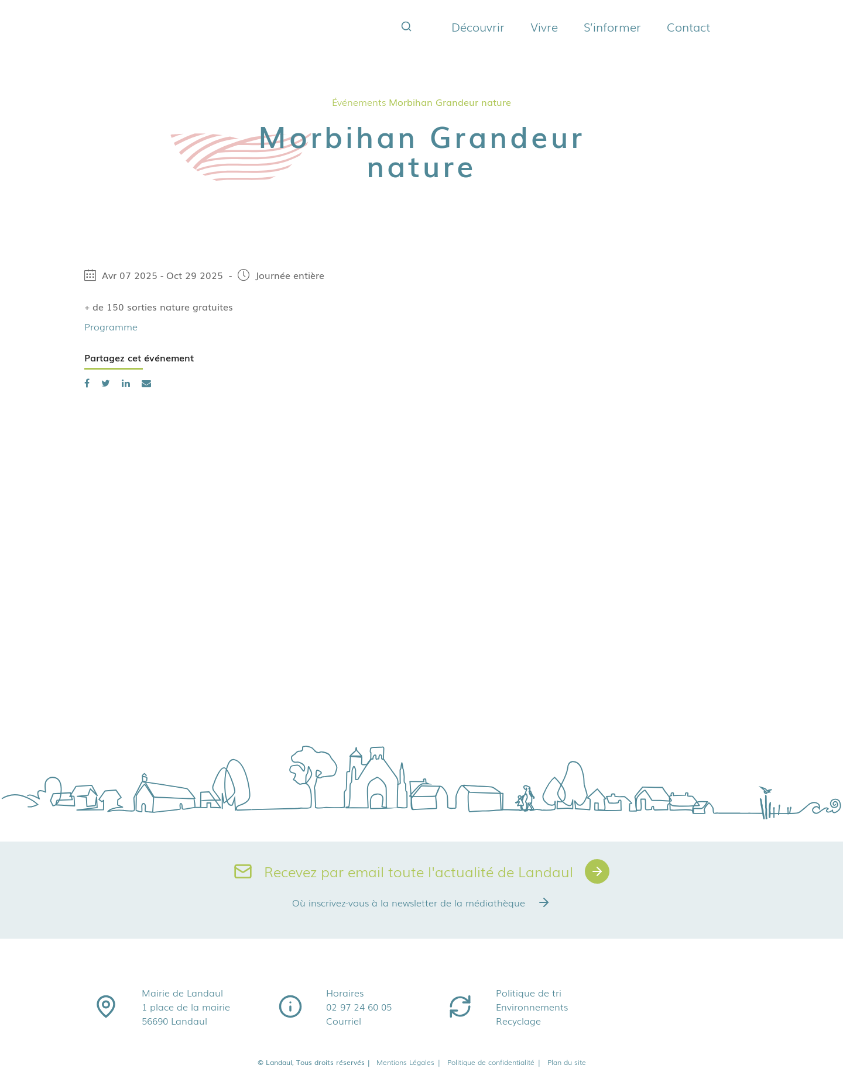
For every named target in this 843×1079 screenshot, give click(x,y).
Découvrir (478, 26)
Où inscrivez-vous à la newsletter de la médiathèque (421, 902)
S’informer (612, 26)
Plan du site (566, 1062)
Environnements (532, 1006)
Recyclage (518, 1020)
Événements (359, 102)
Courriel (343, 1020)
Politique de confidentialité (494, 1062)
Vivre (544, 26)
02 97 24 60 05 (359, 1006)
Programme (111, 326)
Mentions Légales (408, 1062)
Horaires (345, 992)
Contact (688, 26)
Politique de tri (528, 992)
